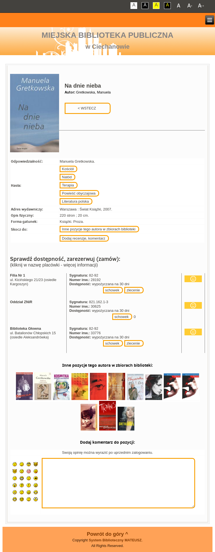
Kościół (68, 169)
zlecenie (133, 290)
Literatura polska (75, 201)
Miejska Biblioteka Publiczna (108, 35)
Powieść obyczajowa (78, 193)
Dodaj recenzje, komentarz (83, 238)
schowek (112, 290)
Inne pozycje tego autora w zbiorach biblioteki (98, 229)
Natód (67, 177)
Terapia (68, 185)
